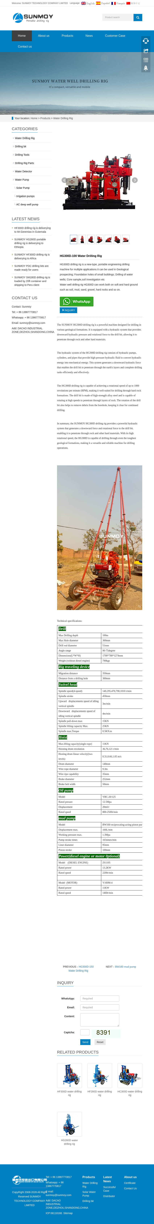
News (89, 35)
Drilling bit (20, 146)
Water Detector (23, 171)
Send (85, 1042)
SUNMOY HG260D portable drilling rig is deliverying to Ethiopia (30, 243)
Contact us (25, 46)
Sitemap (68, 1213)
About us (43, 35)
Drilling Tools (22, 154)
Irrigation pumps (25, 196)
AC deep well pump (27, 204)
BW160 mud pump (125, 966)
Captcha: (69, 1032)
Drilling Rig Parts (24, 163)
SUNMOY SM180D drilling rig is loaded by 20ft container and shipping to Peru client (32, 281)
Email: (71, 1007)
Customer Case (115, 35)
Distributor (109, 1196)
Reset (100, 1042)
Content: (69, 1016)
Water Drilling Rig (63, 118)
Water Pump (22, 179)
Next (135, 180)
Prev (64, 180)
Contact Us (130, 1188)
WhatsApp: (68, 998)
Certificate (130, 1183)
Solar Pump (23, 187)
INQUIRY (68, 310)
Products (67, 35)
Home (22, 35)
